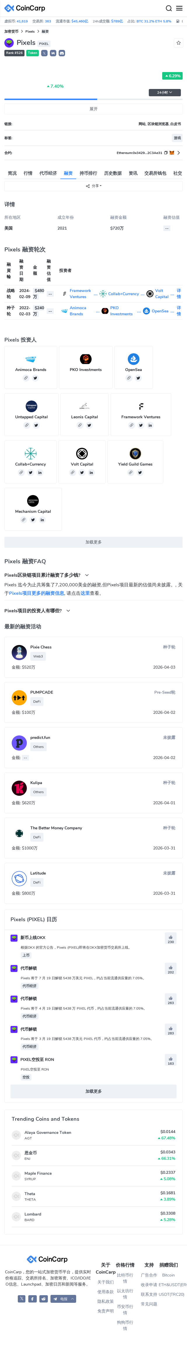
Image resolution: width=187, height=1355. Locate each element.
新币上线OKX (28, 937)
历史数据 (113, 173)
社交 (177, 173)
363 (48, 21)
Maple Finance (38, 1173)
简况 (12, 173)
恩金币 (31, 1153)
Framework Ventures (140, 417)
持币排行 (88, 173)
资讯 (133, 173)
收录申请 (149, 1285)
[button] (53, 53)
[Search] (168, 8)
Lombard (33, 1214)
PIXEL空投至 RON (32, 1059)
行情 (28, 173)
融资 (68, 173)
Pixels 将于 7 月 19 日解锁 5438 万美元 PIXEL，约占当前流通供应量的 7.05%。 (83, 978)
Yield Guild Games (135, 464)
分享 (92, 185)
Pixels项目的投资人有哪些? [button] (37, 611)
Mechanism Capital (33, 511)
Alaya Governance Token (48, 1132)
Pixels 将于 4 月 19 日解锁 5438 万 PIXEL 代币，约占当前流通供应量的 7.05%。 (84, 1008)
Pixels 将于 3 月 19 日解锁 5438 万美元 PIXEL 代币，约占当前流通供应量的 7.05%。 (87, 1038)
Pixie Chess (41, 647)
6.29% (172, 75)
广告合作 (149, 1275)
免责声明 (105, 1311)
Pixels (30, 31)
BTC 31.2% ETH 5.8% (154, 21)
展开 (94, 109)
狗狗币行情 (125, 1325)
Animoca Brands (30, 370)
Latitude (38, 873)
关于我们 (105, 1282)
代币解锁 (24, 968)
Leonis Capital (84, 417)
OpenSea (160, 311)
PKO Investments (86, 370)
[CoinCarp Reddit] (43, 1298)
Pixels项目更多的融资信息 (36, 593)
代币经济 (48, 173)
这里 (85, 593)
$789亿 (117, 21)
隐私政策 (105, 1301)
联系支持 (149, 1294)
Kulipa (36, 783)
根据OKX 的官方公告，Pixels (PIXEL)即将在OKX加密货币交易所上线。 (76, 947)
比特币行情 (125, 1278)
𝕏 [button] (44, 53)
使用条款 (105, 1292)
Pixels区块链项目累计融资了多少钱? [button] (46, 575)
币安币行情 (125, 1310)
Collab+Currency (123, 294)
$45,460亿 (79, 21)
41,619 (22, 21)
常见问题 (149, 1304)
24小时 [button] (164, 92)
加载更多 (93, 542)
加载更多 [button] (93, 1091)
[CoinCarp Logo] (26, 8)
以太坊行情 (125, 1294)
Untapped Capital (31, 417)
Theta (30, 1194)
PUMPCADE (41, 692)
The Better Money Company (56, 828)
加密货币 (11, 31)
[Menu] (179, 8)
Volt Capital (82, 464)
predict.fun (40, 737)
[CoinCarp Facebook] (32, 1298)
